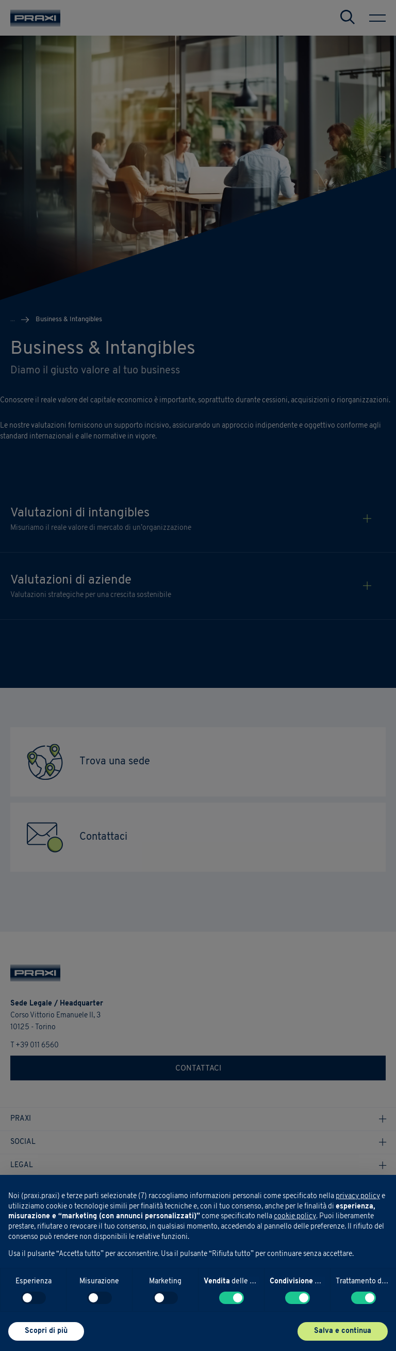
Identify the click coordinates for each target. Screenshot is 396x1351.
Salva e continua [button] (342, 1331)
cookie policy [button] (295, 1216)
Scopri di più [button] (46, 1331)
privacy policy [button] (358, 1196)
